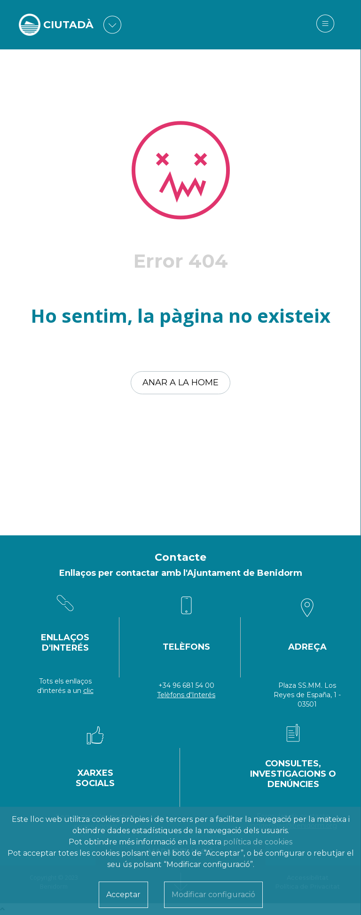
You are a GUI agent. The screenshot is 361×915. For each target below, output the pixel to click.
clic (88, 690)
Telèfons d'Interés (186, 695)
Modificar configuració (213, 894)
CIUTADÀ (68, 24)
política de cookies (257, 841)
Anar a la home (180, 382)
